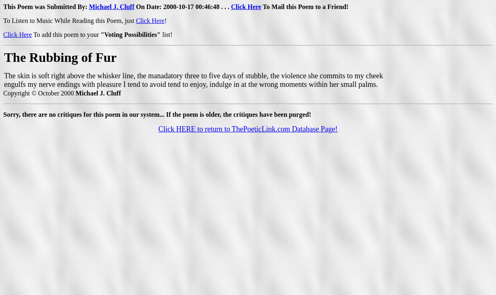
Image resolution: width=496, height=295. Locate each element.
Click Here (246, 6)
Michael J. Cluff (111, 6)
